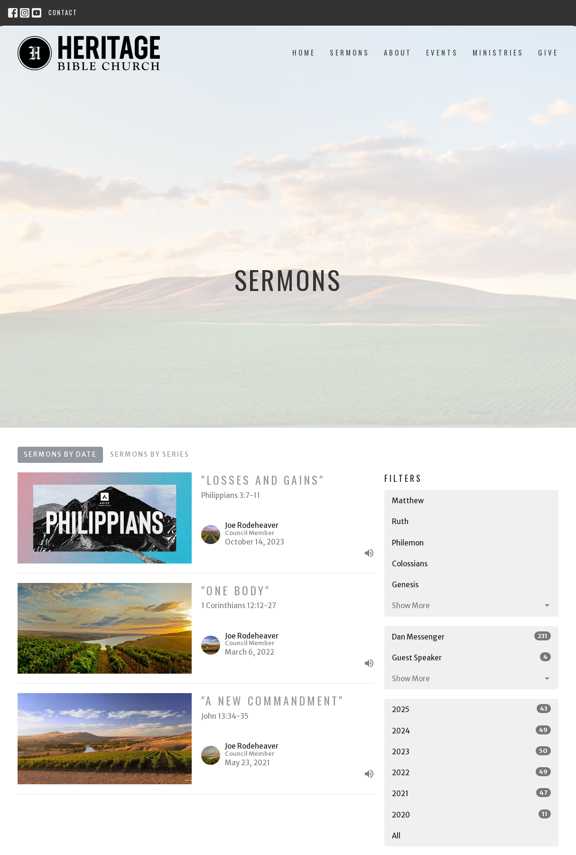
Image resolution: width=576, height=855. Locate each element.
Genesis (405, 584)
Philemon (408, 542)
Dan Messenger (471, 636)
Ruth (400, 521)
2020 (471, 814)
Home (304, 52)
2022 (471, 772)
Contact (62, 12)
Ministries (498, 52)
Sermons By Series (149, 455)
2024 (471, 730)
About (398, 52)
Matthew (408, 500)
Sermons (350, 52)
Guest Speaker (471, 657)
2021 (471, 793)
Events (442, 52)
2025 (471, 709)
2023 (471, 751)
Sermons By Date (60, 455)
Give (548, 52)
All (396, 835)
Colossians (409, 563)
